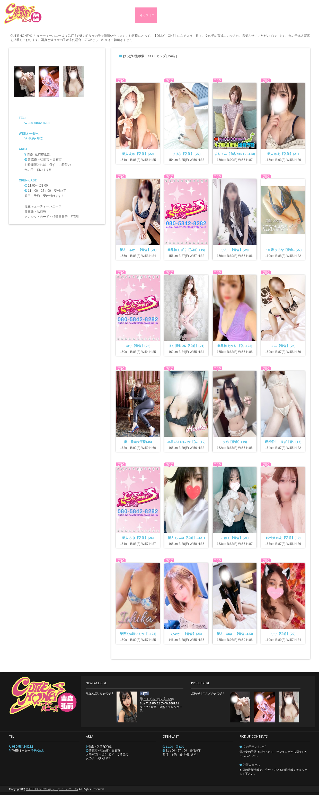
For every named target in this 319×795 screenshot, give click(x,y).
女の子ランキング (254, 746)
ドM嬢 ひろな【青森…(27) (283, 250)
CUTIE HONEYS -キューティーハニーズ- (52, 789)
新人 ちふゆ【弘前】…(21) (186, 538)
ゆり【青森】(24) (138, 346)
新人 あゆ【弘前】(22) (138, 154)
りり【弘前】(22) (283, 634)
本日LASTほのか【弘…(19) (186, 442)
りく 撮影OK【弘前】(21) (186, 346)
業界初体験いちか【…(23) (138, 634)
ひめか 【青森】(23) (186, 634)
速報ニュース (251, 764)
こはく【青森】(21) (235, 538)
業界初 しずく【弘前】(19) (186, 250)
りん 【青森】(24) (235, 250)
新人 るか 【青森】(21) (138, 250)
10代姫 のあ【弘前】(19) (282, 538)
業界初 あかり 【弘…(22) (234, 346)
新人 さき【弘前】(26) (138, 538)
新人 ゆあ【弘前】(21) (283, 154)
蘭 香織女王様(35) (138, 442)
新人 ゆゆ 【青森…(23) (235, 634)
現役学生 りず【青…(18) (283, 442)
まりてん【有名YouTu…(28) (235, 154)
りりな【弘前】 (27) (186, 154)
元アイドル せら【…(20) (157, 699)
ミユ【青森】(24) (283, 346)
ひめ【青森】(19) (235, 442)
